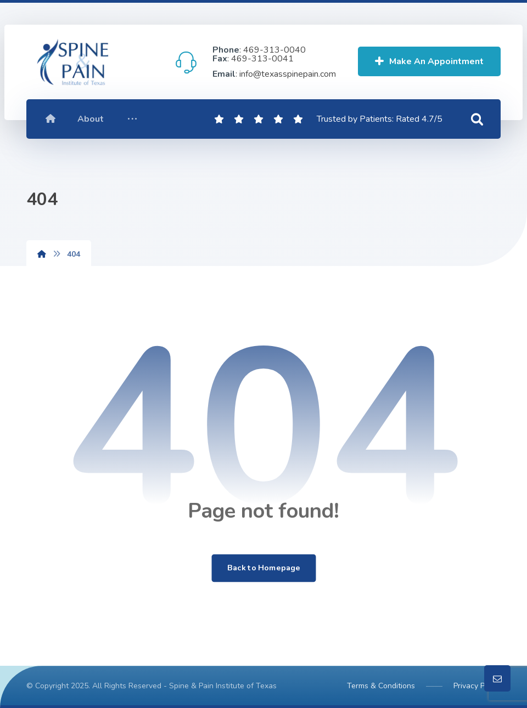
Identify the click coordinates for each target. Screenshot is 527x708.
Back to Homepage (263, 568)
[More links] (132, 119)
